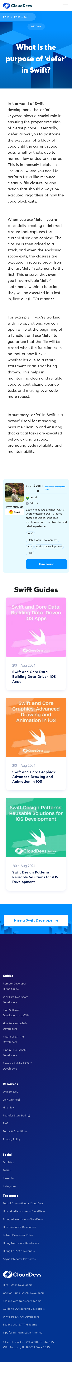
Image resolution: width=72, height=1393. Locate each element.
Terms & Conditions (15, 1131)
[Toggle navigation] (65, 6)
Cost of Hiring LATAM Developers (23, 1293)
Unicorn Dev (10, 1092)
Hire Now (9, 1107)
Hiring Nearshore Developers (21, 1243)
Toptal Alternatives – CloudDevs (23, 1203)
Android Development (49, 546)
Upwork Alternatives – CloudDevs (24, 1211)
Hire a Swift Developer (36, 920)
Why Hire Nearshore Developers (15, 1000)
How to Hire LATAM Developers (15, 1026)
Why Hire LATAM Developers (21, 1317)
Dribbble (8, 1162)
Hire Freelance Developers (19, 1227)
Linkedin (8, 1178)
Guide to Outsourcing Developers (24, 1309)
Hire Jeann (46, 564)
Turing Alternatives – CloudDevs (23, 1219)
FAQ (5, 1123)
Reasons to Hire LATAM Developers (17, 1066)
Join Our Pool (11, 1100)
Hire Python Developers (17, 1285)
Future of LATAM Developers (13, 1039)
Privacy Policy (11, 1139)
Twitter (7, 1170)
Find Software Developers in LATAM (16, 1013)
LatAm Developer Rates (18, 1235)
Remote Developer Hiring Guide (14, 986)
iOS (30, 546)
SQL (30, 553)
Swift (6, 16)
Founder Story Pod (16, 1115)
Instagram (9, 1186)
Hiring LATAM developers (19, 1251)
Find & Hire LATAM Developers (14, 1053)
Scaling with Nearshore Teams (22, 1301)
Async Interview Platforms (19, 1259)
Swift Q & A (21, 16)
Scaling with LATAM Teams (20, 1324)
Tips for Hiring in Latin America (22, 1332)
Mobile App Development (42, 540)
